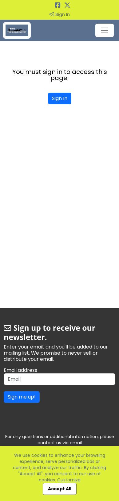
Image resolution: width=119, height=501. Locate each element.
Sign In (59, 98)
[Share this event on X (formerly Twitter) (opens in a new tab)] (67, 5)
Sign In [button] (60, 14)
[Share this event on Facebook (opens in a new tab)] (58, 5)
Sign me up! (22, 396)
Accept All (59, 489)
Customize (69, 480)
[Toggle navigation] (104, 30)
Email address (20, 370)
